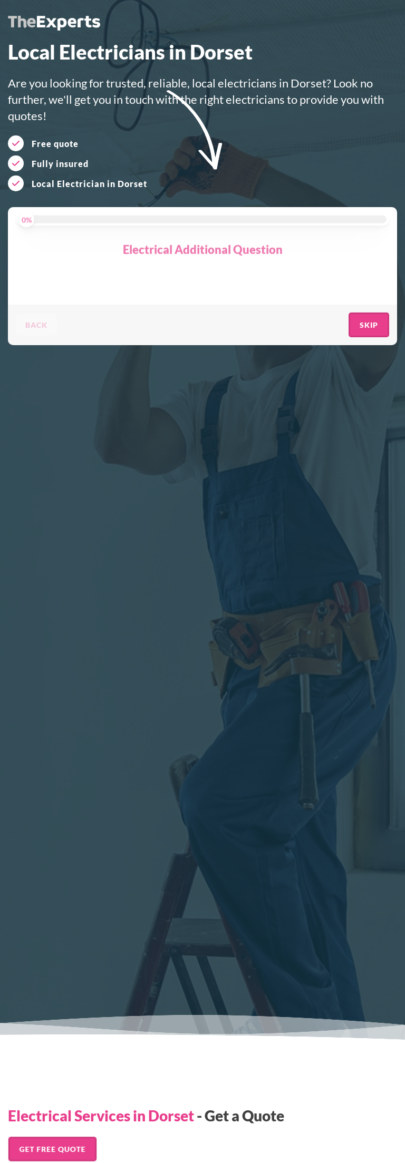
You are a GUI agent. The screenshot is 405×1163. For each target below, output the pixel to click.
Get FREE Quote (52, 1149)
